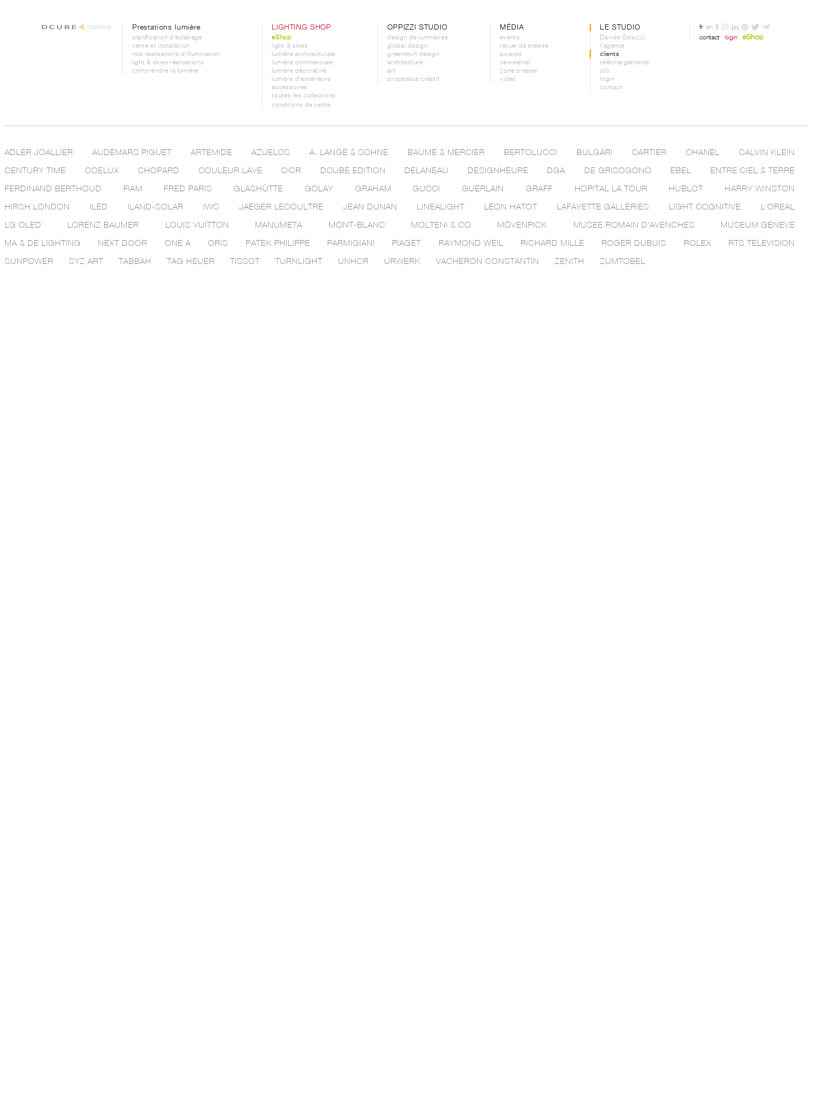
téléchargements (625, 63)
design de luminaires (417, 38)
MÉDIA (512, 27)
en (709, 27)
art (391, 71)
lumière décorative (299, 71)
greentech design (413, 54)
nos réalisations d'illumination (176, 54)
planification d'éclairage (167, 38)
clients (609, 54)
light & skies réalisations (168, 63)
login (607, 79)
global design (407, 46)
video (508, 79)
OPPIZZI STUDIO (417, 27)
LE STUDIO (620, 27)
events (510, 38)
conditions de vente (301, 105)
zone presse (518, 71)
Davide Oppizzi (622, 38)
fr (701, 27)
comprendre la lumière (165, 71)
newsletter (515, 63)
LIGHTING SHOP (301, 27)
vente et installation (161, 46)
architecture (405, 63)
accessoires (289, 88)
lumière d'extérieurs (301, 79)
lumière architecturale (303, 54)
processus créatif (413, 79)
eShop (281, 38)
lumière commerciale (302, 63)
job (604, 71)
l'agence (612, 46)
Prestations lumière (166, 27)
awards (511, 54)
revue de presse (524, 46)
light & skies (289, 46)
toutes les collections (303, 96)
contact (611, 88)
